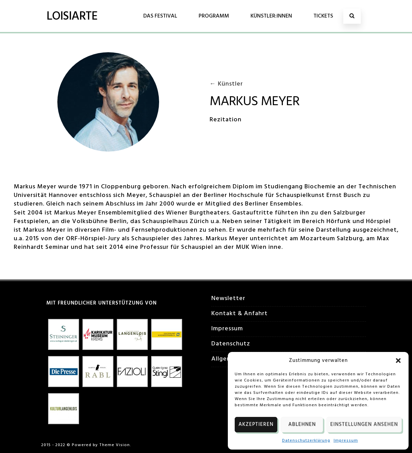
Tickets (323, 16)
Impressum (346, 440)
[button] (398, 360)
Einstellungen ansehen (364, 424)
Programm (214, 16)
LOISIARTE (71, 16)
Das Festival (160, 16)
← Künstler (226, 84)
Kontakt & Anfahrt (239, 314)
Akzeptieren (256, 424)
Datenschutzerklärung (306, 440)
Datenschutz (230, 344)
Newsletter (228, 298)
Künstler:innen (271, 16)
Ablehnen (302, 424)
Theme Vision (114, 445)
